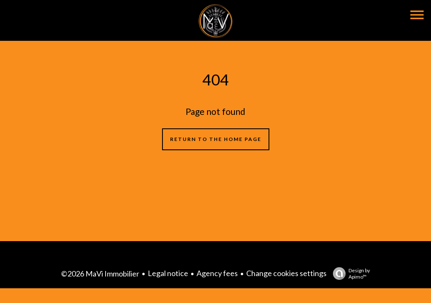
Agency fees (217, 273)
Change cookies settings (286, 273)
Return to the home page (215, 139)
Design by (349, 273)
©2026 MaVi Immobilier (100, 273)
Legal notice (168, 273)
